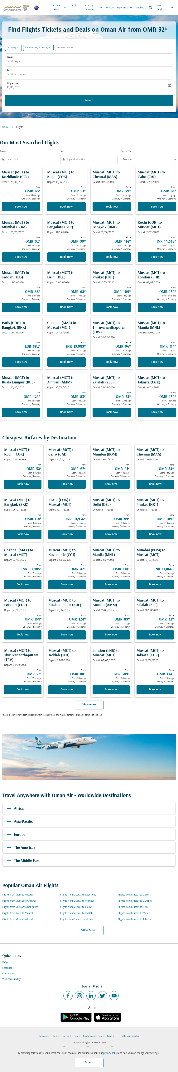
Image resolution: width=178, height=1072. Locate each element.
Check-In (73, 7)
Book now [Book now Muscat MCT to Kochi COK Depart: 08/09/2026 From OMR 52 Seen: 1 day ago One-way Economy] (23, 484)
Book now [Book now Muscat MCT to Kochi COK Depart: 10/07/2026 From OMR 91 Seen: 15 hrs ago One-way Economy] (66, 206)
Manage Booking (94, 8)
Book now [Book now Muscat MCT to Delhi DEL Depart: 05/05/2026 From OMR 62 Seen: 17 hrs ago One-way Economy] (66, 307)
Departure (13, 83)
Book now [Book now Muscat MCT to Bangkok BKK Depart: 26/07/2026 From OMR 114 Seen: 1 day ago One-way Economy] (23, 534)
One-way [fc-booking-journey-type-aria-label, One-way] (11, 47)
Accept (89, 1062)
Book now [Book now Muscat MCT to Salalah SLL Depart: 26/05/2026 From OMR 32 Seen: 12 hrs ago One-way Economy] (111, 412)
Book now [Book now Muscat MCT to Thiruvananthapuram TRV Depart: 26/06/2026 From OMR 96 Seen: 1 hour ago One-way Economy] (111, 362)
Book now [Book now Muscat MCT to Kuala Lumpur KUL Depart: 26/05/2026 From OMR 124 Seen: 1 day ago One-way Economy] (21, 412)
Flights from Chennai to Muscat (77, 919)
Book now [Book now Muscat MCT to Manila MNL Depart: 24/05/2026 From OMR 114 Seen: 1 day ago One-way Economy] (157, 362)
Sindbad (140, 7)
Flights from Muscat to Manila (134, 913)
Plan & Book (61, 8)
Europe (15, 834)
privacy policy (110, 1053)
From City (111, 1036)
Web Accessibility (11, 979)
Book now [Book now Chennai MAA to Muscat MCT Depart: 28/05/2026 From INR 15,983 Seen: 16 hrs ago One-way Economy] (66, 362)
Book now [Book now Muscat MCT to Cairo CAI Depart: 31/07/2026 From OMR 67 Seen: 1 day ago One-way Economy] (67, 484)
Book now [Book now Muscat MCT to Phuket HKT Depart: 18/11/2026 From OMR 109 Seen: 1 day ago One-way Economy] (155, 534)
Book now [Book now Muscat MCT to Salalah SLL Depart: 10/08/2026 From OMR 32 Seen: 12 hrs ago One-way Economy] (155, 634)
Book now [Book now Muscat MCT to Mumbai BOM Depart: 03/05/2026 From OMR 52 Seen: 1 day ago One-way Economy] (21, 257)
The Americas (20, 847)
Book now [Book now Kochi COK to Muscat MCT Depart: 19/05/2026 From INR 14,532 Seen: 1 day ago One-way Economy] (157, 257)
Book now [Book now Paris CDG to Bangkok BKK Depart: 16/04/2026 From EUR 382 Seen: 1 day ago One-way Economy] (21, 362)
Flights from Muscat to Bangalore (20, 907)
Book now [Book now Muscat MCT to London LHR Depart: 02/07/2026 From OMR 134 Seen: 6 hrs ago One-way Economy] (157, 307)
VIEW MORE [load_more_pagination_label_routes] (89, 930)
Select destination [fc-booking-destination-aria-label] (16, 74)
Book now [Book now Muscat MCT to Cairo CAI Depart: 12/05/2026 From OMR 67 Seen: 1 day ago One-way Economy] (157, 206)
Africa (14, 808)
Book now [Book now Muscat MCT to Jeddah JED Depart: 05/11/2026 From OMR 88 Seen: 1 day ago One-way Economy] (67, 689)
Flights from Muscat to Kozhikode (78, 894)
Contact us (8, 973)
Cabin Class (127, 151)
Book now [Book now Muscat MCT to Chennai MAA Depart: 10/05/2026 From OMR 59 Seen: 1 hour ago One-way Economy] (111, 206)
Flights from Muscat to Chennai (19, 901)
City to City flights (71, 1036)
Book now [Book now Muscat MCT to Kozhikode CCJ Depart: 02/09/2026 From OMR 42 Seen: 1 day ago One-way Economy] (67, 584)
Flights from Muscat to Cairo (133, 894)
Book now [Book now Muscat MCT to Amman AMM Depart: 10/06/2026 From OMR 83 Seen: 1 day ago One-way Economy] (66, 412)
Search (89, 100)
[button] (38, 48)
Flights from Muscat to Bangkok (135, 901)
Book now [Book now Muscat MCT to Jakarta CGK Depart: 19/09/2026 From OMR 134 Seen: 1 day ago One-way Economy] (155, 689)
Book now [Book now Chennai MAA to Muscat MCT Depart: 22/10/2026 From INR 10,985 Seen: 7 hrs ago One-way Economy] (23, 584)
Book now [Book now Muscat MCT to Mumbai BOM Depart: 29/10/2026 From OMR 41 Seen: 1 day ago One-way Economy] (111, 484)
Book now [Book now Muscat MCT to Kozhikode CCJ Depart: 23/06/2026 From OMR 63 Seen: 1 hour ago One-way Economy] (21, 206)
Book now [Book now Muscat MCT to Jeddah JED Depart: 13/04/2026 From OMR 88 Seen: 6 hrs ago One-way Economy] (21, 307)
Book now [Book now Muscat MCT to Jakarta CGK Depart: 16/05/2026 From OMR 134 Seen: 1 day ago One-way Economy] (157, 412)
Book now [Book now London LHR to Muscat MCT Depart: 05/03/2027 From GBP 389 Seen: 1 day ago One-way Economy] (111, 689)
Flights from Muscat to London (18, 919)
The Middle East (22, 860)
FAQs (5, 962)
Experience (125, 8)
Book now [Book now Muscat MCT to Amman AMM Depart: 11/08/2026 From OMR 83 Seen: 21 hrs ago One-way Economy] (111, 634)
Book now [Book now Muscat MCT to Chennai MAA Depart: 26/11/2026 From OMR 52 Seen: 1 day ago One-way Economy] (155, 484)
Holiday (109, 7)
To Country (44, 1036)
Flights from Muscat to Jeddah (76, 913)
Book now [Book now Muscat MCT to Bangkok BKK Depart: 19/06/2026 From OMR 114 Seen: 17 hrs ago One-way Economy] (111, 257)
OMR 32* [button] (155, 30)
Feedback (7, 968)
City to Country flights (93, 1036)
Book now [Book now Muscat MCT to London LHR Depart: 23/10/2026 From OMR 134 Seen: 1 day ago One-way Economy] (23, 634)
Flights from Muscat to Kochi (17, 894)
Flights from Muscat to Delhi (133, 907)
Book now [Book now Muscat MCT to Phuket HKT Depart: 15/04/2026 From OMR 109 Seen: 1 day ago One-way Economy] (111, 307)
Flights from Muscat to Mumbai (77, 901)
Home (5, 127)
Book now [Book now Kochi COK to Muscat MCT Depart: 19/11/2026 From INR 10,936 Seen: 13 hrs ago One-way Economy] (67, 534)
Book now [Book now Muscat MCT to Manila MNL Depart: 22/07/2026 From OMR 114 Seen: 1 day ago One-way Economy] (111, 584)
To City (56, 1036)
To (8, 70)
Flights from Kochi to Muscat (17, 913)
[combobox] (31, 160)
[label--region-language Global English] (161, 8)
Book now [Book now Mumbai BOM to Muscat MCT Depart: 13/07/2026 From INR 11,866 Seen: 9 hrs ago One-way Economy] (155, 584)
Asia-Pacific (19, 821)
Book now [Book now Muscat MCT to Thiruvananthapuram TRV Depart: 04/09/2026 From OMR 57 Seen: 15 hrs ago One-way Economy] (23, 689)
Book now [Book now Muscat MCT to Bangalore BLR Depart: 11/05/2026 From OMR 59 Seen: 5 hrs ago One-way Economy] (66, 257)
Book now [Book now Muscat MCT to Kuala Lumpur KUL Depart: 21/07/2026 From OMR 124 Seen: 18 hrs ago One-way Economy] (67, 634)
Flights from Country (129, 1036)
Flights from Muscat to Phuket (76, 907)
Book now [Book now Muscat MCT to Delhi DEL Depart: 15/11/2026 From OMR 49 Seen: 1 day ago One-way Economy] (111, 534)
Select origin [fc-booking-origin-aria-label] (13, 61)
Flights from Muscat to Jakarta (134, 919)
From (10, 57)
